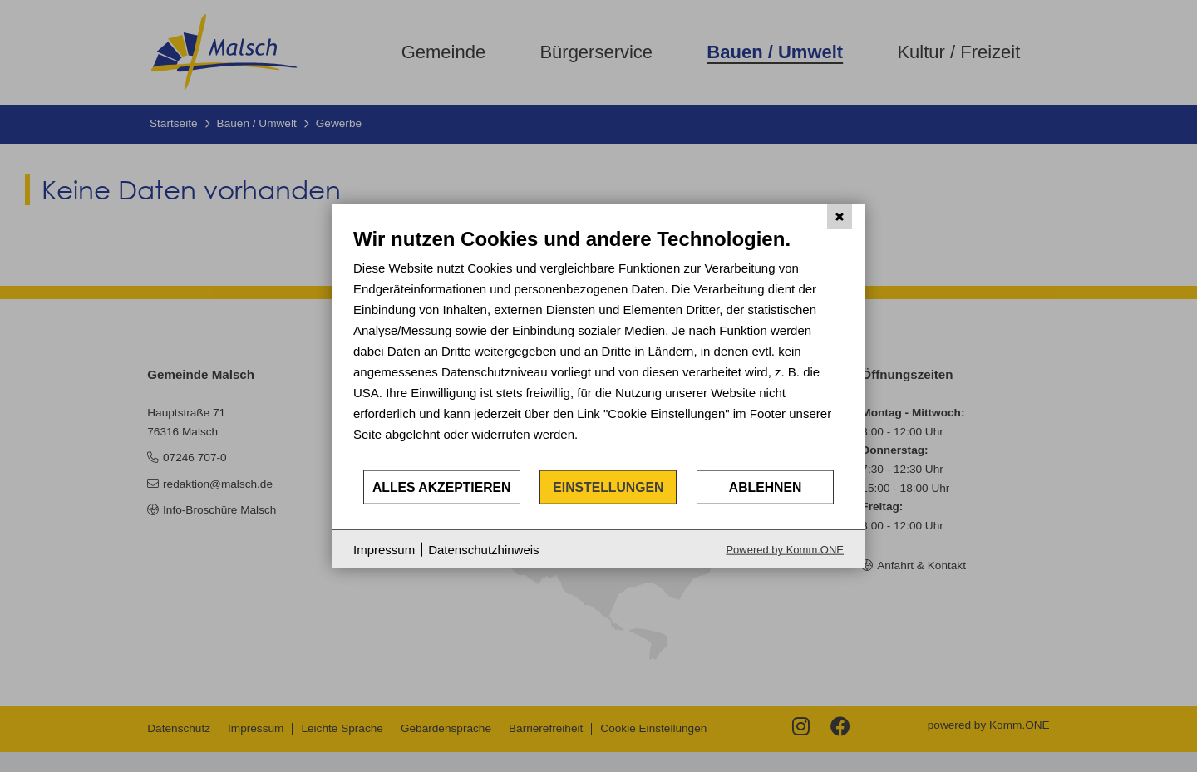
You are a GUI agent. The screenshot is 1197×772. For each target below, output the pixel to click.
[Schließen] (839, 216)
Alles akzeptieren (441, 486)
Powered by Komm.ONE (785, 549)
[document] (598, 347)
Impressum (384, 549)
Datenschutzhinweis (483, 549)
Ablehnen (765, 486)
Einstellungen (608, 486)
